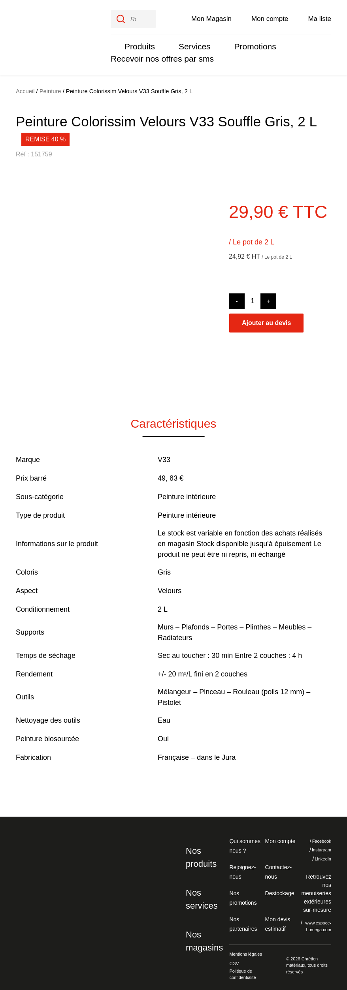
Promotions (250, 44)
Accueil (25, 87)
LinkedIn (317, 854)
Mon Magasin (211, 16)
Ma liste (319, 16)
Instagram (316, 846)
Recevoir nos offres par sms (159, 57)
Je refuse (265, 937)
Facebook (316, 836)
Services (192, 44)
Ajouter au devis (266, 318)
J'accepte (313, 937)
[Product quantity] (252, 297)
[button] (28, 281)
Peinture (50, 87)
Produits (138, 44)
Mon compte (270, 16)
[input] (133, 17)
